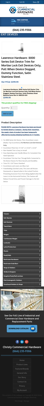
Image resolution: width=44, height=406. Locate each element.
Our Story (22, 377)
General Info (22, 373)
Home (22, 360)
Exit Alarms (8, 218)
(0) (21, 2)
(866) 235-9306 (22, 29)
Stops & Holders (9, 268)
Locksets (7, 243)
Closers (6, 214)
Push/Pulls (7, 255)
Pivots (6, 251)
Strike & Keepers (10, 272)
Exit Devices (8, 222)
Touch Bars (8, 226)
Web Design (19, 401)
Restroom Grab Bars (11, 264)
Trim (5, 230)
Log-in (8, 2)
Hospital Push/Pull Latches (13, 276)
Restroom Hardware (11, 259)
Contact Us (21, 381)
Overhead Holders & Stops (13, 284)
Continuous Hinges (10, 239)
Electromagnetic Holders (13, 280)
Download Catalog (22, 328)
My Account (22, 390)
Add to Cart (7, 114)
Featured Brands (22, 369)
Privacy (22, 386)
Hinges (6, 234)
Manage (26, 401)
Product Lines (22, 364)
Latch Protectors (10, 247)
